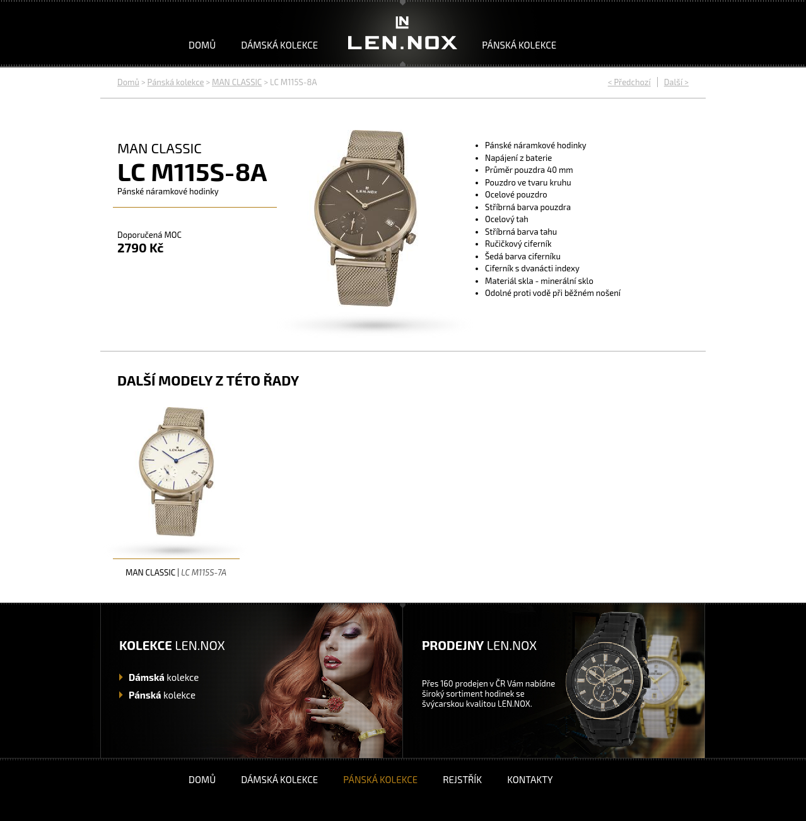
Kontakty (529, 779)
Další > (676, 82)
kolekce (164, 677)
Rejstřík (462, 779)
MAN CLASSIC (237, 82)
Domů (202, 44)
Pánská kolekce (519, 44)
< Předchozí (629, 82)
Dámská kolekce (279, 44)
